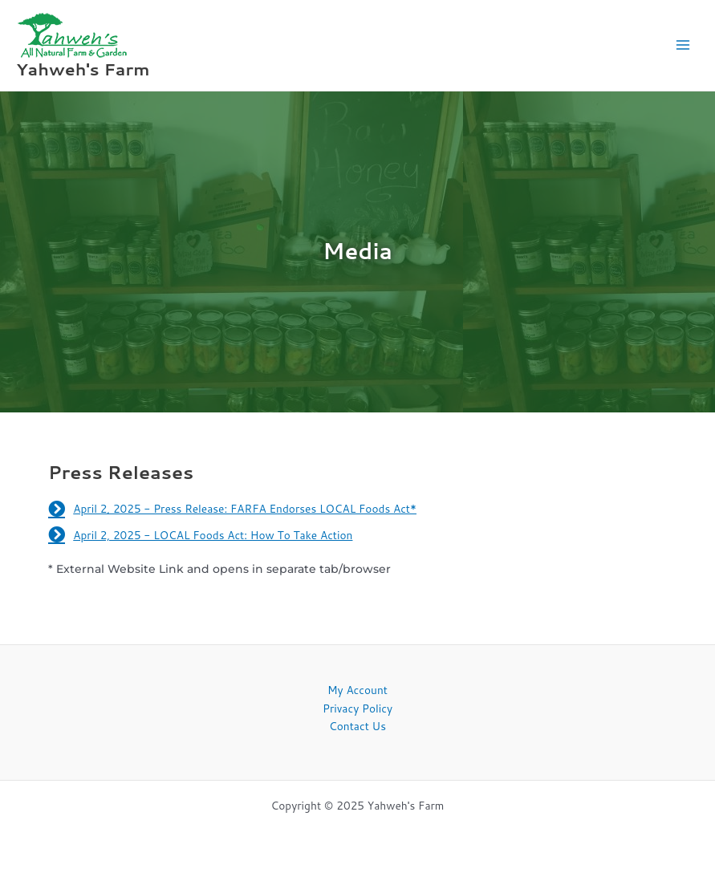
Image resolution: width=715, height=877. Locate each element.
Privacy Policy (357, 708)
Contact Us (357, 725)
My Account (357, 689)
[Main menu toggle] (683, 45)
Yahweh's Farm (82, 69)
